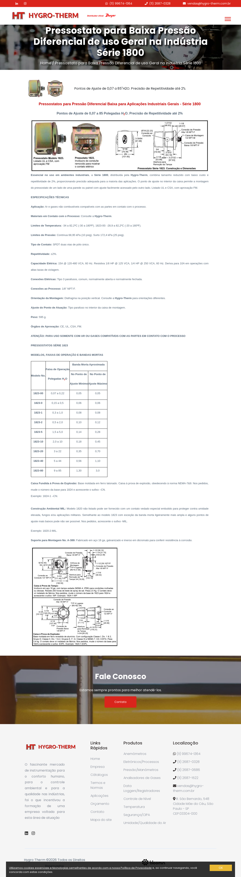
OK (221, 868)
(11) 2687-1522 (187, 777)
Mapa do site (101, 819)
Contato (120, 702)
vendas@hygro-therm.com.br (209, 3)
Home (45, 63)
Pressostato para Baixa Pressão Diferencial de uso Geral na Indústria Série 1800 (128, 63)
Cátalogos (99, 774)
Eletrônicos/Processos (141, 761)
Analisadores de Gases (142, 777)
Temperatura (134, 806)
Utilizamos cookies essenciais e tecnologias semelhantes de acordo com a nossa (65, 868)
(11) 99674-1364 (120, 3)
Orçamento (100, 803)
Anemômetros (134, 753)
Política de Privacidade (136, 868)
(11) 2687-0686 (188, 769)
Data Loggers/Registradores (141, 788)
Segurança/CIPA (136, 814)
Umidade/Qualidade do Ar (144, 822)
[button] (227, 18)
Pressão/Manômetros (140, 769)
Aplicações (99, 795)
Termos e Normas (98, 785)
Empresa (98, 766)
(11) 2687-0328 (159, 3)
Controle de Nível (137, 798)
